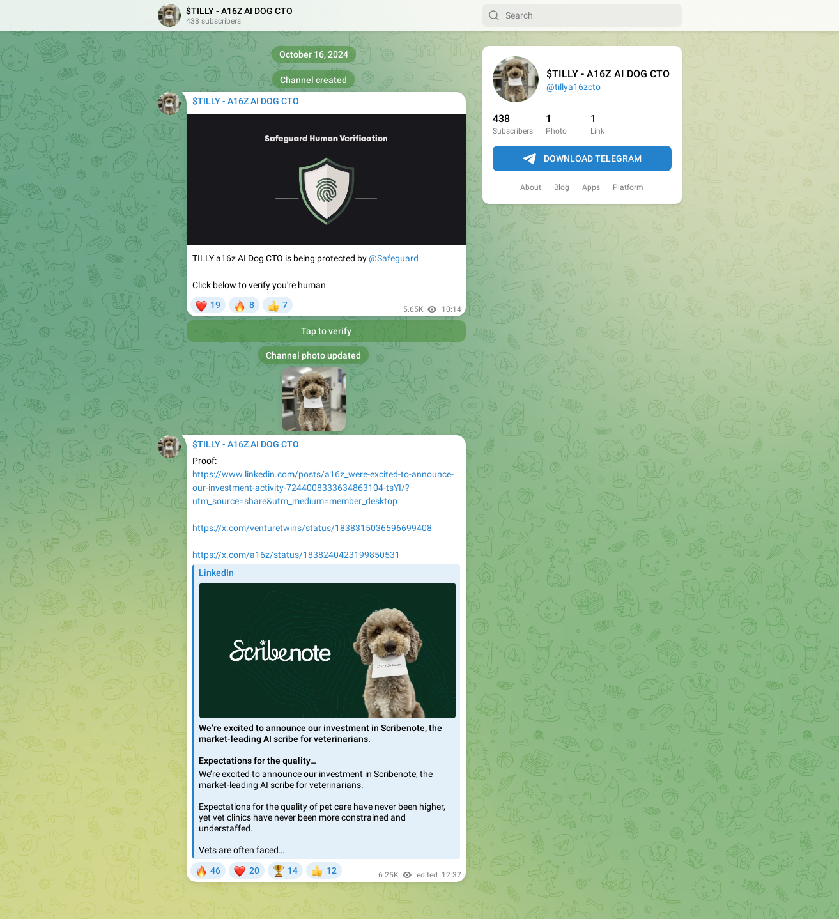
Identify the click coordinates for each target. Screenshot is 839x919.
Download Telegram (582, 159)
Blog (561, 187)
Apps (591, 187)
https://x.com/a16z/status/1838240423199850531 (296, 555)
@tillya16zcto (573, 87)
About (530, 187)
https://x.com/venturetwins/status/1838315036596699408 (312, 528)
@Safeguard (394, 258)
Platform (628, 187)
